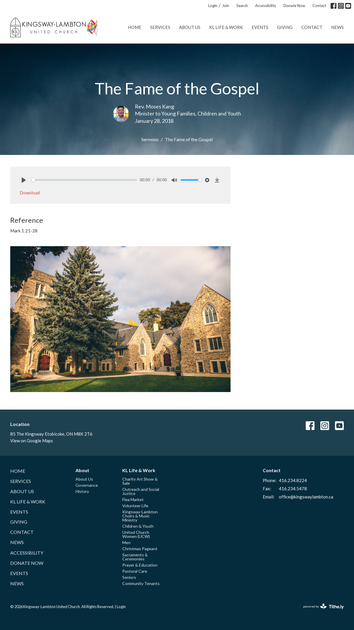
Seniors (129, 577)
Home (134, 27)
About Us (189, 27)
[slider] (84, 180)
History (82, 491)
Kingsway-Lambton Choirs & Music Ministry (140, 515)
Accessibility (265, 5)
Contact (319, 5)
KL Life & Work (226, 27)
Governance (86, 485)
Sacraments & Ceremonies (135, 556)
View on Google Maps (31, 440)
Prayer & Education (139, 564)
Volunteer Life (135, 505)
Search (242, 5)
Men (126, 542)
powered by (323, 606)
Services (160, 27)
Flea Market (133, 499)
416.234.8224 (293, 480)
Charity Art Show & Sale (140, 481)
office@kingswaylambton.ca (306, 496)
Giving (285, 27)
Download (30, 192)
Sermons (150, 139)
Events (260, 27)
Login (212, 5)
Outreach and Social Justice (140, 491)
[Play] (23, 180)
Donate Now (294, 5)
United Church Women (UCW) (136, 534)
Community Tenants (141, 583)
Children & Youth (138, 526)
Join (225, 5)
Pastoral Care (134, 571)
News (337, 27)
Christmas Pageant (139, 548)
